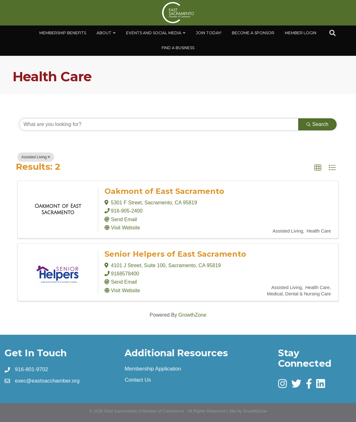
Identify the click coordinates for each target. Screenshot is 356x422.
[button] (318, 168)
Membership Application (153, 369)
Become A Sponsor (253, 32)
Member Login (300, 32)
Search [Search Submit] (317, 124)
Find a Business (178, 47)
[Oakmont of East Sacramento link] (57, 209)
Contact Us (138, 380)
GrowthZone (192, 315)
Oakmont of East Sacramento (164, 191)
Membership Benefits (62, 32)
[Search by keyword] (159, 124)
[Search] (332, 33)
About (104, 32)
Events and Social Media (153, 32)
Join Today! (208, 32)
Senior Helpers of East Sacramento (175, 254)
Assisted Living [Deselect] (35, 157)
